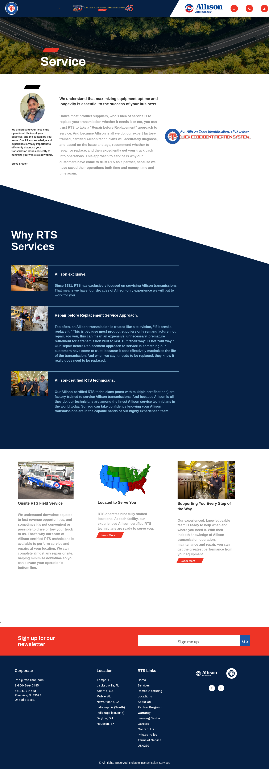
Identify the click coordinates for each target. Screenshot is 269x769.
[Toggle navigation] (234, 8)
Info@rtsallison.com (29, 680)
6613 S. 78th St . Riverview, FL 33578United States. (28, 695)
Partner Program (149, 707)
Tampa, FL (104, 680)
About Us (144, 702)
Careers (143, 723)
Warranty (144, 712)
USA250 (143, 745)
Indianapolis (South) (111, 707)
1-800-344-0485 (27, 685)
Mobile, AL (104, 696)
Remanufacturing (150, 691)
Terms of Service (149, 740)
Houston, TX (106, 723)
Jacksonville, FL (108, 685)
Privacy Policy (147, 734)
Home (142, 680)
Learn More (108, 535)
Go (245, 641)
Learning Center (149, 718)
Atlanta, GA (105, 691)
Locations (145, 696)
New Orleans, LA (108, 702)
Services (144, 685)
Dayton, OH (105, 718)
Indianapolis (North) (110, 712)
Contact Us (146, 729)
